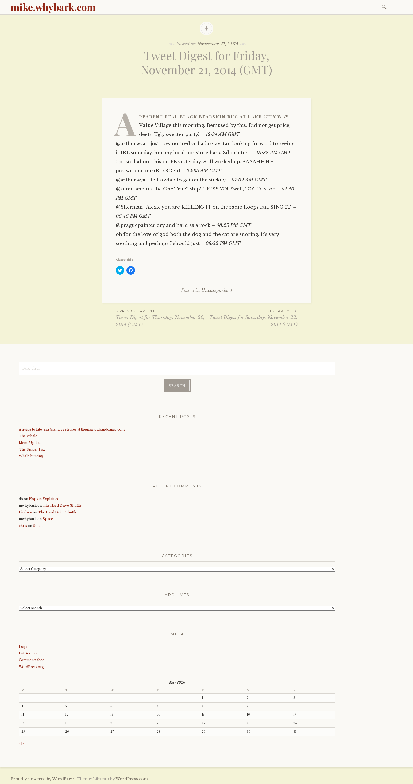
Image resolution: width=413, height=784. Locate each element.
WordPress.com (132, 778)
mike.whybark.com (53, 7)
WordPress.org (31, 666)
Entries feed (28, 653)
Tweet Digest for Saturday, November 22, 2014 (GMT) (252, 318)
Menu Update (30, 442)
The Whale (28, 435)
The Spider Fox (32, 449)
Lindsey (25, 512)
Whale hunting (31, 456)
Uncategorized (216, 290)
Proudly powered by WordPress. (43, 778)
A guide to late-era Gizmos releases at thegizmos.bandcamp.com (72, 429)
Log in (24, 646)
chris (23, 525)
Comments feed (31, 659)
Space (48, 518)
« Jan (22, 743)
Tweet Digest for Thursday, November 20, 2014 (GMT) (161, 318)
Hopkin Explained (44, 498)
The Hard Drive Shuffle (62, 505)
